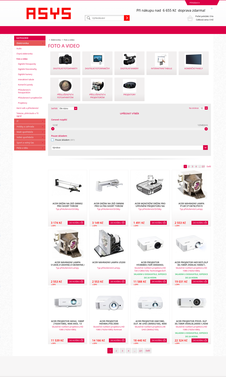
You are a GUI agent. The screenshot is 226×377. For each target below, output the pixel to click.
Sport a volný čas (25, 185)
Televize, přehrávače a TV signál (27, 157)
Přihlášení (194, 2)
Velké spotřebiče (25, 180)
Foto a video (21, 101)
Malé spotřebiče (25, 174)
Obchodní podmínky (24, 347)
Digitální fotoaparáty (27, 106)
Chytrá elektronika (24, 96)
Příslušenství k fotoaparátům (24, 134)
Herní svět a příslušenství (27, 151)
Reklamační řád (21, 351)
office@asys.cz (120, 361)
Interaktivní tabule (26, 122)
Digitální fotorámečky (27, 112)
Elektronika (23, 85)
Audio (19, 91)
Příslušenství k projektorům (30, 140)
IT (18, 163)
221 (203, 123)
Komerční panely (25, 127)
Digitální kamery (25, 117)
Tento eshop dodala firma (189, 373)
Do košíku (74, 180)
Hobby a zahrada (25, 169)
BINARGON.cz (207, 373)
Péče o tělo (22, 190)
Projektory (22, 145)
